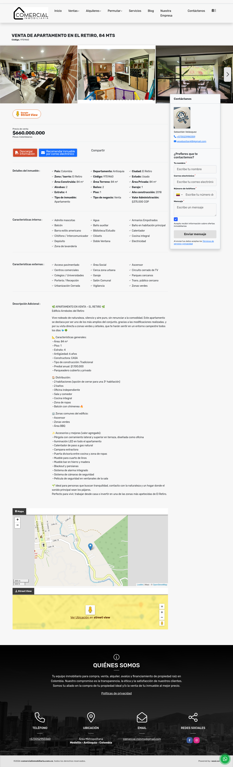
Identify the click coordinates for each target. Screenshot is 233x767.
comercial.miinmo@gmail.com (142, 739)
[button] (90, 99)
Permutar (114, 11)
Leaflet (140, 585)
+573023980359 (186, 136)
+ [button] (17, 520)
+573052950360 (40, 739)
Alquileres (92, 11)
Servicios (135, 11)
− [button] (17, 525)
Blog (151, 11)
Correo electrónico (185, 175)
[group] (38, 74)
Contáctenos (196, 11)
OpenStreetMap (160, 585)
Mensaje (179, 201)
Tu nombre (180, 163)
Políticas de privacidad (116, 693)
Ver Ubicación (80, 617)
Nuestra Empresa (166, 13)
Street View (27, 114)
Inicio (58, 11)
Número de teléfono (185, 188)
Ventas (73, 11)
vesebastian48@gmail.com (191, 141)
